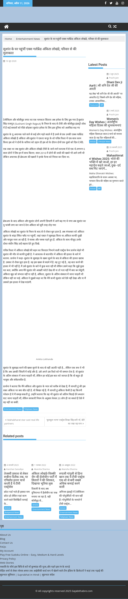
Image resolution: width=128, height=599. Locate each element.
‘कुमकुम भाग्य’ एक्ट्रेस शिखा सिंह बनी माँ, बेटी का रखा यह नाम (65, 421)
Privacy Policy (8, 558)
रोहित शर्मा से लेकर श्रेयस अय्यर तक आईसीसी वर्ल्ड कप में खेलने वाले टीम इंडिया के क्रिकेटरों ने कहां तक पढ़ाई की (51, 570)
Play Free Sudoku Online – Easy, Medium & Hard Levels (32, 554)
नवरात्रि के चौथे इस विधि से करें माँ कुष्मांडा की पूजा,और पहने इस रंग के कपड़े (35, 566)
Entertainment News (13, 409)
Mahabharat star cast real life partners (21, 421)
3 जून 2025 (113, 74)
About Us (5, 534)
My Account (7, 550)
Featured (94, 105)
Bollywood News (12, 512)
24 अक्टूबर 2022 (67, 465)
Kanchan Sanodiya (14, 469)
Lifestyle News (104, 141)
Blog (2, 538)
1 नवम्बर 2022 (39, 465)
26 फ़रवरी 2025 (114, 147)
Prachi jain (113, 77)
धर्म (101, 105)
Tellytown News (31, 409)
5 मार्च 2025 (113, 110)
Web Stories (7, 562)
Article (7, 508)
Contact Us (6, 542)
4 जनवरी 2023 (11, 465)
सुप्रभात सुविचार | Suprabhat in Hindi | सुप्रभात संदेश (27, 574)
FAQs (3, 546)
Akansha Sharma (41, 469)
